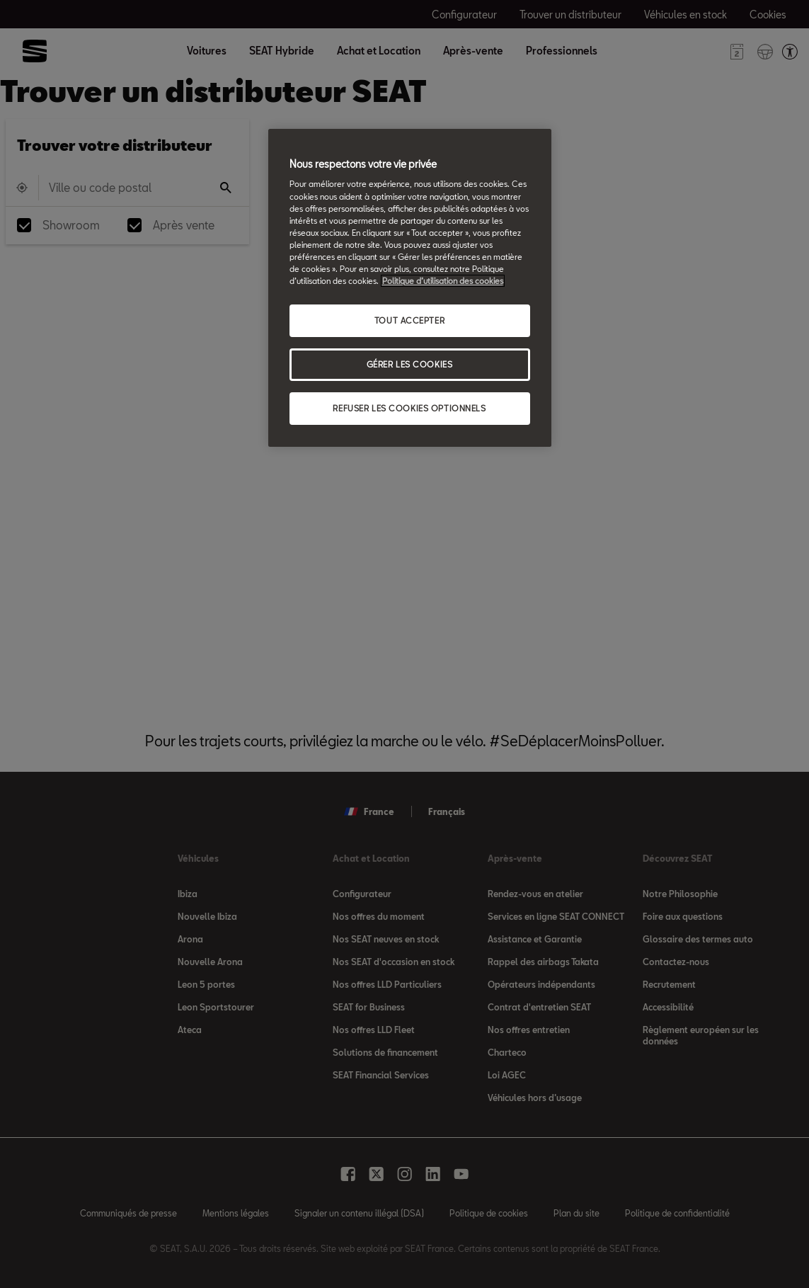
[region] (409, 288)
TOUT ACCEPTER (409, 320)
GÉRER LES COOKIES (410, 364)
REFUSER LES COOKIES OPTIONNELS (409, 408)
